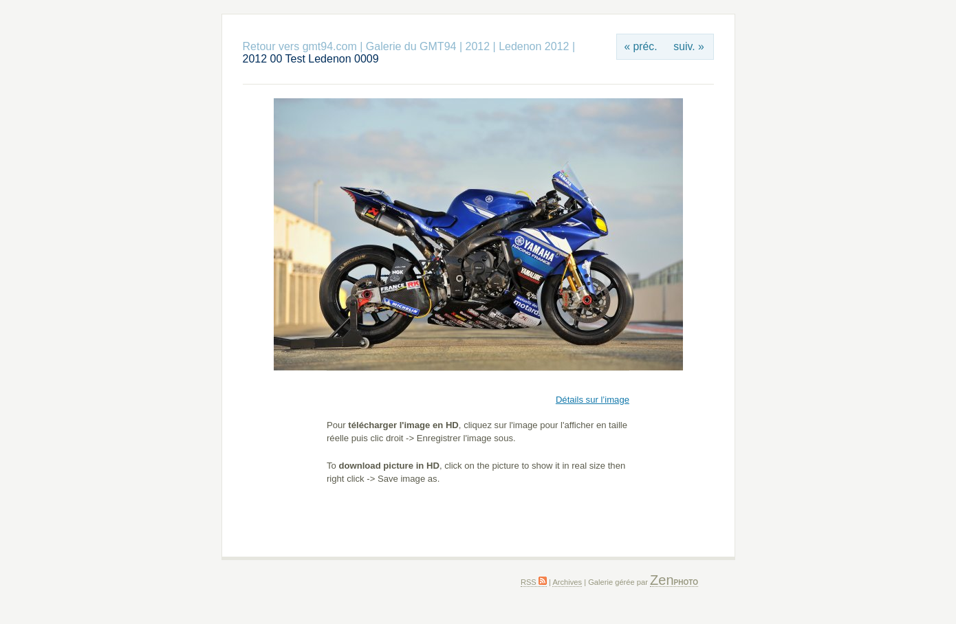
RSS (534, 582)
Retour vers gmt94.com (300, 46)
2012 (477, 46)
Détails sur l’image (592, 399)
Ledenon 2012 (534, 46)
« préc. (640, 46)
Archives (567, 582)
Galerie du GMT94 (411, 46)
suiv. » (688, 46)
